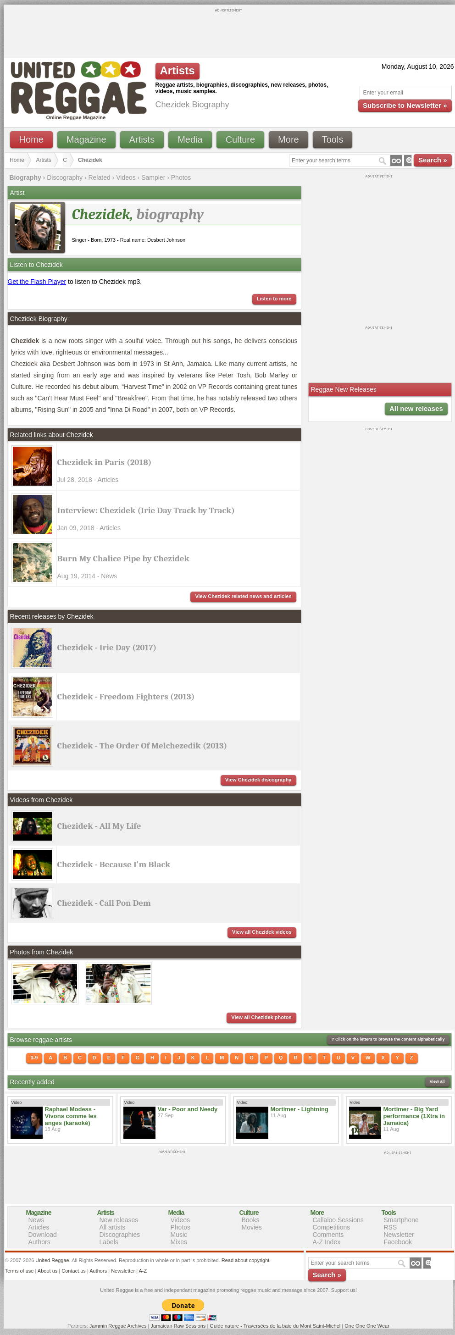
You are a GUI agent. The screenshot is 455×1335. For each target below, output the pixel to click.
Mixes (179, 1242)
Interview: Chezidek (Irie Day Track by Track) (146, 510)
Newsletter (399, 1234)
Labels (109, 1242)
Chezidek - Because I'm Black (114, 864)
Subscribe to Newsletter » (405, 105)
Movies (252, 1227)
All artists (113, 1227)
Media (190, 139)
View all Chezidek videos (261, 932)
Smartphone (401, 1220)
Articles (39, 1227)
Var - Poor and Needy (188, 1109)
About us (47, 1271)
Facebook (398, 1242)
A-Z (143, 1271)
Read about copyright (246, 1260)
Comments (328, 1234)
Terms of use (19, 1271)
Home (31, 139)
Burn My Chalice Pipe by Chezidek (123, 559)
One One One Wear (366, 1326)
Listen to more (274, 298)
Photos (181, 177)
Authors (39, 1242)
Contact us (73, 1271)
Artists (142, 139)
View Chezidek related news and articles (243, 596)
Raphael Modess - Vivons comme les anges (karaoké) (71, 1116)
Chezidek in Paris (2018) (104, 462)
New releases (119, 1220)
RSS (390, 1227)
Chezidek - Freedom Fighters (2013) (126, 697)
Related (99, 177)
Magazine (86, 139)
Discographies (120, 1234)
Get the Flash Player (37, 281)
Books (251, 1220)
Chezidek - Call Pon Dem (104, 903)
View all (437, 1081)
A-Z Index (327, 1242)
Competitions (331, 1227)
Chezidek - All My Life (99, 826)
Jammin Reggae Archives (118, 1326)
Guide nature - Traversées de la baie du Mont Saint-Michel (275, 1326)
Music (179, 1234)
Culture (240, 139)
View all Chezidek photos (261, 1017)
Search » (432, 160)
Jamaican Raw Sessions (178, 1326)
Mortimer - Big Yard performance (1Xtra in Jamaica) (414, 1116)
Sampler (153, 177)
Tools (333, 139)
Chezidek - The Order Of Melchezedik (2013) (142, 746)
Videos (126, 177)
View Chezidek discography (258, 779)
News (36, 1220)
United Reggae (52, 1260)
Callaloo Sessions (338, 1220)
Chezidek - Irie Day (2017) (107, 648)
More (288, 139)
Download (42, 1234)
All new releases (416, 408)
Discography (65, 177)
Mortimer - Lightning (299, 1109)
